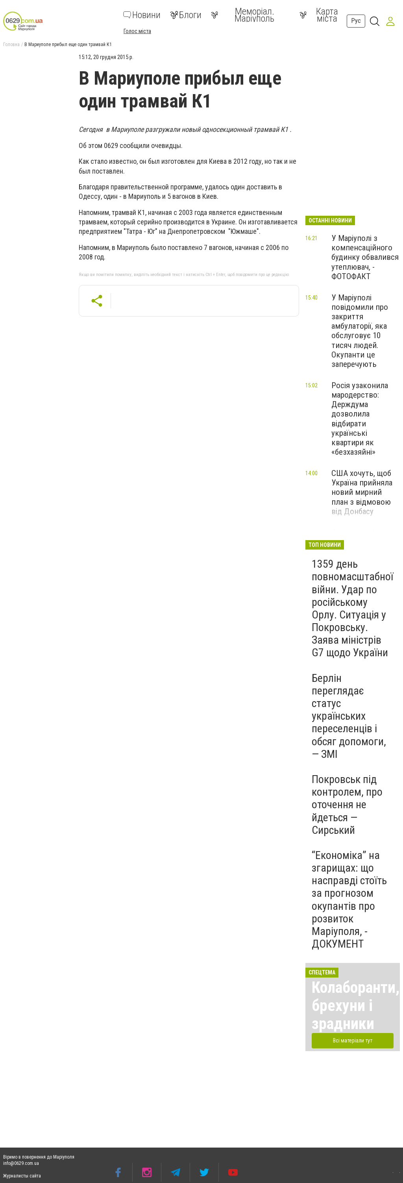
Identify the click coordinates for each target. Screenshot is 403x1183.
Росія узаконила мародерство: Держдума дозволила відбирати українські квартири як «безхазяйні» (359, 419)
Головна (11, 44)
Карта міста (318, 15)
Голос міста (137, 31)
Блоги (186, 15)
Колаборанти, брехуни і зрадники (355, 1005)
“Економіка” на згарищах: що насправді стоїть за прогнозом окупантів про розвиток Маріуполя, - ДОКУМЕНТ (349, 899)
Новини (142, 15)
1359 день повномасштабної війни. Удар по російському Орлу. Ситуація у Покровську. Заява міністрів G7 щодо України (352, 608)
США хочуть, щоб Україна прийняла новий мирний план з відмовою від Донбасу (361, 492)
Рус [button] (356, 20)
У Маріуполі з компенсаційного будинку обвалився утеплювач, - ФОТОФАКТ (365, 257)
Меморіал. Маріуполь (242, 15)
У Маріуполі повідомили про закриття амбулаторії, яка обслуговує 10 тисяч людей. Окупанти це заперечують (359, 331)
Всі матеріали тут (352, 1040)
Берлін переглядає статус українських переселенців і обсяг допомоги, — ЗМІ (349, 716)
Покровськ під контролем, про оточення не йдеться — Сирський (347, 805)
